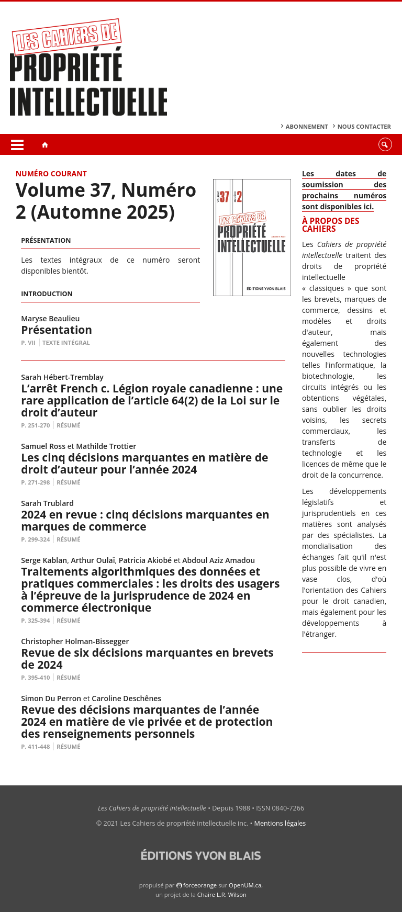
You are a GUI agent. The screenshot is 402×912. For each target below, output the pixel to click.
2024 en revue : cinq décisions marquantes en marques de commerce (145, 520)
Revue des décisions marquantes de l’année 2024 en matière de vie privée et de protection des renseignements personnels (147, 721)
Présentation (56, 329)
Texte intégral (66, 342)
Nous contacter (364, 126)
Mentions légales (280, 823)
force (200, 885)
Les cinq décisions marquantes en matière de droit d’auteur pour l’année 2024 (144, 463)
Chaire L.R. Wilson (222, 894)
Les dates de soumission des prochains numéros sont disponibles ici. (344, 189)
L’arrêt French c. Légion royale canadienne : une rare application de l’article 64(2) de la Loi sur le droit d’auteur (152, 400)
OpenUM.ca (245, 885)
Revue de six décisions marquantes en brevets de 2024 (147, 658)
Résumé (68, 425)
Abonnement (307, 126)
